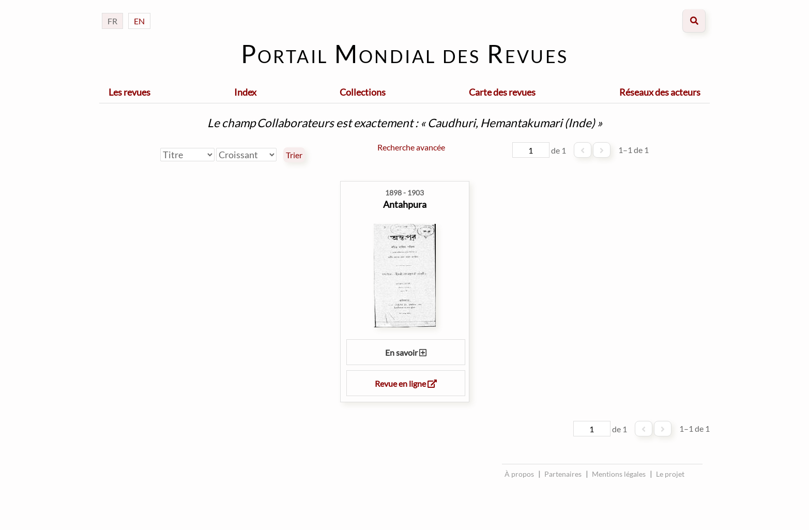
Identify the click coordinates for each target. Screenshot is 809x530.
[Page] (530, 150)
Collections (363, 92)
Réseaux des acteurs (659, 92)
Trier (294, 155)
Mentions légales (619, 474)
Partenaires (563, 474)
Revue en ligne (406, 383)
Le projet (670, 474)
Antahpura (404, 204)
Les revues (129, 92)
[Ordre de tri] (246, 154)
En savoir (405, 352)
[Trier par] (187, 154)
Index (245, 92)
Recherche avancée (411, 147)
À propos (519, 474)
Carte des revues (502, 92)
